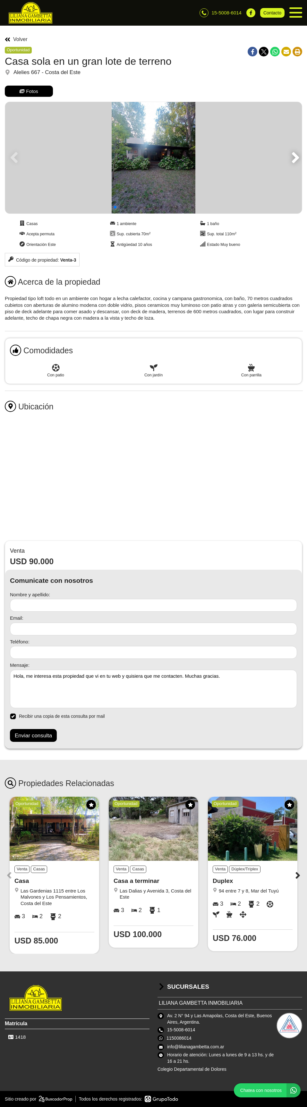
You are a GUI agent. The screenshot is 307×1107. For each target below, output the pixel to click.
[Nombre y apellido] (153, 605)
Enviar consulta (33, 736)
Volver (16, 39)
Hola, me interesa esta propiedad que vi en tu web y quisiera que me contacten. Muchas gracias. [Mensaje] (153, 689)
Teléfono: (20, 641)
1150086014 (179, 1038)
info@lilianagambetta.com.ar (195, 1046)
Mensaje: (20, 665)
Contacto (272, 12)
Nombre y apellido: (30, 594)
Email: (16, 618)
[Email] (153, 629)
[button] (294, 158)
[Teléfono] (153, 652)
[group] (153, 158)
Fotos (29, 91)
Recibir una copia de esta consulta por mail (57, 716)
